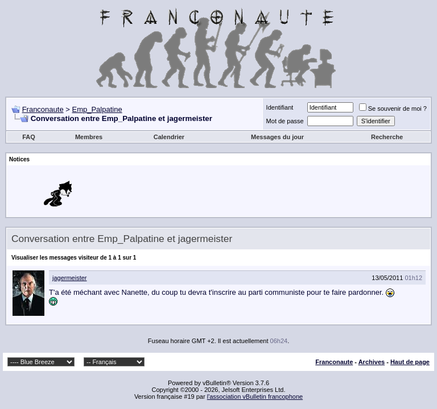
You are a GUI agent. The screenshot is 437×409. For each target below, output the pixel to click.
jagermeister (69, 277)
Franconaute (43, 109)
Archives (371, 361)
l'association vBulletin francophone (255, 396)
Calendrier (169, 136)
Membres (88, 136)
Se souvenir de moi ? (393, 108)
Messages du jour (277, 136)
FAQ (28, 136)
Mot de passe (285, 121)
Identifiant (280, 107)
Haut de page (410, 361)
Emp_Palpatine (97, 109)
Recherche (387, 136)
